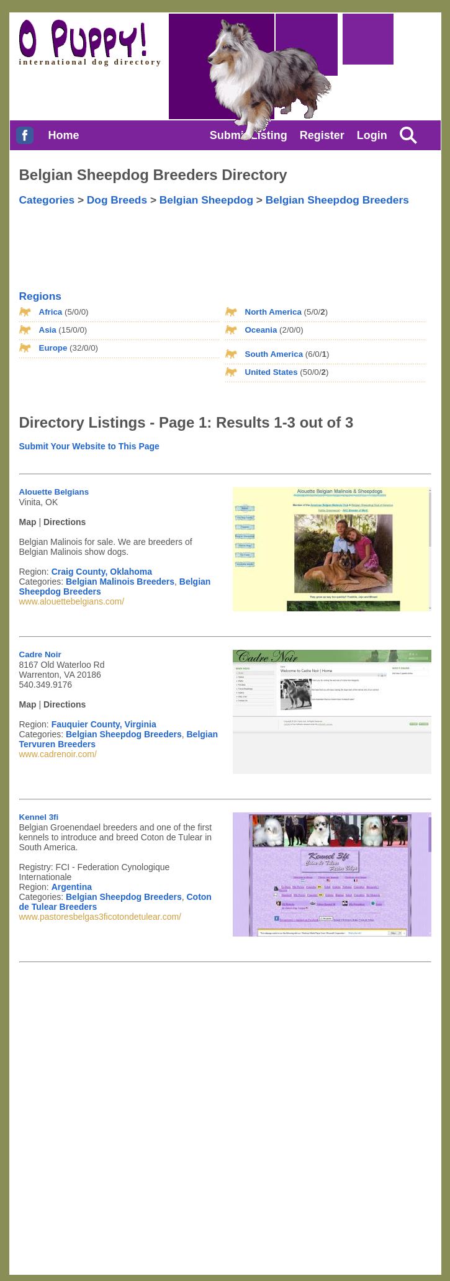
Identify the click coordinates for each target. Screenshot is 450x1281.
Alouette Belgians (54, 492)
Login (372, 135)
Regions (40, 296)
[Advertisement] (287, 238)
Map (28, 522)
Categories (47, 200)
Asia (47, 330)
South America (274, 354)
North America (273, 312)
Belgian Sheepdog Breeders (337, 200)
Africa (51, 312)
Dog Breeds (117, 200)
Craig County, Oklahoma (102, 572)
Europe (53, 348)
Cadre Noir (40, 654)
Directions (64, 522)
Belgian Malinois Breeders (120, 582)
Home (63, 135)
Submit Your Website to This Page (89, 446)
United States (271, 372)
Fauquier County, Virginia (104, 724)
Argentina (72, 887)
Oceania (261, 330)
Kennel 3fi (39, 817)
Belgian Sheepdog (206, 200)
